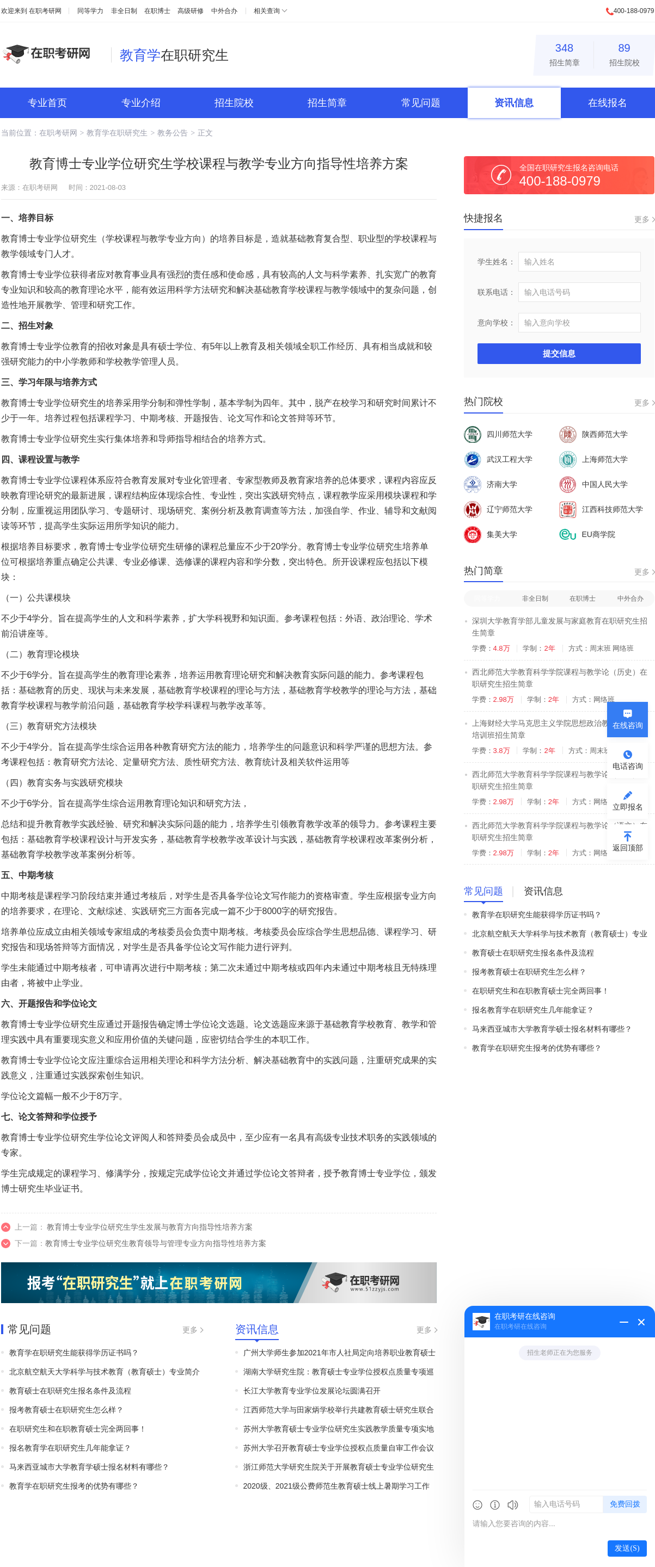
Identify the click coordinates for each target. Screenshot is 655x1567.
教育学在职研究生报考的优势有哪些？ (74, 1486)
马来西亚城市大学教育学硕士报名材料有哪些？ (89, 1467)
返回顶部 (628, 847)
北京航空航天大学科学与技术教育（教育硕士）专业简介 (104, 1371)
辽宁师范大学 (498, 509)
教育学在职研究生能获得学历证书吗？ (74, 1352)
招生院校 (624, 53)
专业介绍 (141, 102)
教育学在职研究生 (117, 132)
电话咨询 (628, 766)
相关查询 (267, 11)
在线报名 (607, 102)
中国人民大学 (593, 484)
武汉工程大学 (498, 459)
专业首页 (47, 102)
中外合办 (224, 11)
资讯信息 (514, 102)
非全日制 (124, 11)
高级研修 (190, 11)
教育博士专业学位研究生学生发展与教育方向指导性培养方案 (150, 1227)
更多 (190, 1329)
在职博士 (157, 11)
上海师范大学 (593, 459)
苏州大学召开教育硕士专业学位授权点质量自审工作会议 (338, 1447)
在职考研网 (45, 11)
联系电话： (497, 292)
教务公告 (172, 132)
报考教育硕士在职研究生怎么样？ (66, 1409)
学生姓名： (497, 261)
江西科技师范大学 (601, 509)
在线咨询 (628, 725)
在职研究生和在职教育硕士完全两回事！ (77, 1428)
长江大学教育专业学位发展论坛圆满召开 (312, 1390)
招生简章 (565, 53)
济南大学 (490, 484)
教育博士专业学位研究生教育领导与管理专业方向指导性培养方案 (155, 1243)
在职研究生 (174, 55)
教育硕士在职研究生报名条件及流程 (70, 1390)
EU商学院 (587, 534)
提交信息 (559, 353)
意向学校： (497, 322)
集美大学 (490, 534)
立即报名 (628, 807)
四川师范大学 (498, 434)
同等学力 (90, 11)
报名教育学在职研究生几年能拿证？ (70, 1447)
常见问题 (420, 102)
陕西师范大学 (593, 434)
